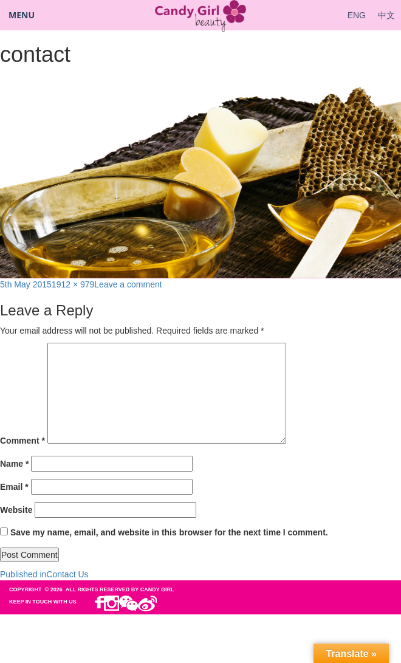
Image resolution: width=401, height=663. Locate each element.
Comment (22, 440)
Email (14, 487)
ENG (357, 15)
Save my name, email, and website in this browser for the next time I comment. (169, 532)
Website (16, 510)
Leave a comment (128, 284)
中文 (386, 15)
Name (14, 464)
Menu (22, 15)
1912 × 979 (73, 284)
